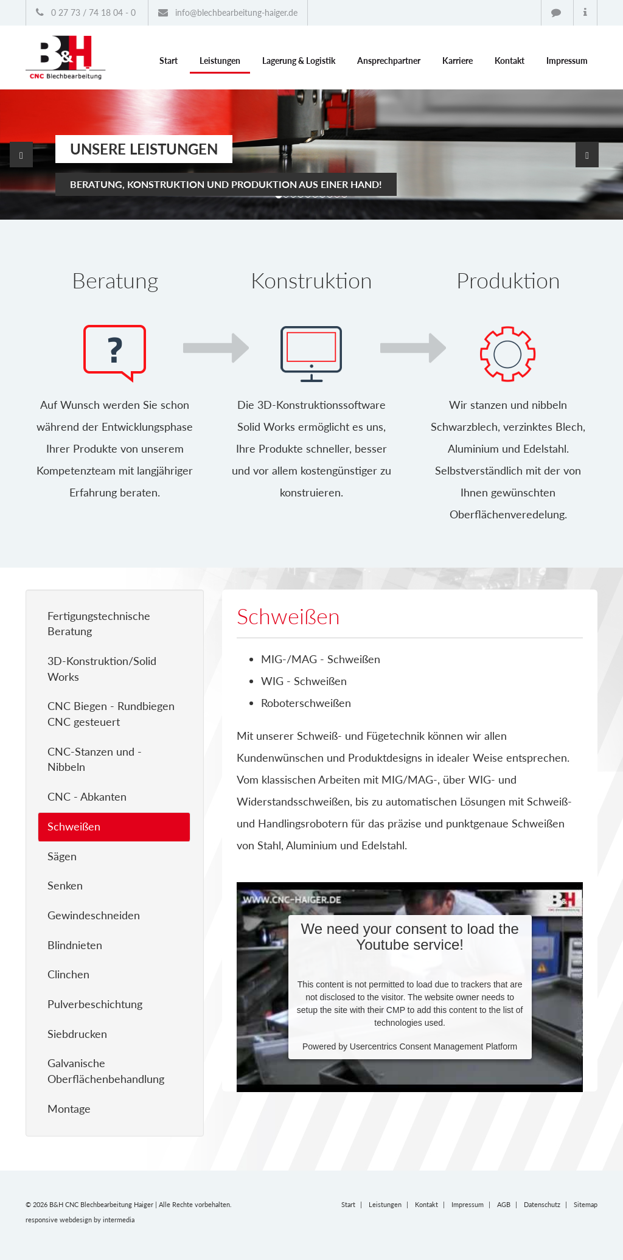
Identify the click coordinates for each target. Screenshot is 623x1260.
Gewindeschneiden (93, 915)
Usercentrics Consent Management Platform (433, 1046)
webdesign (76, 1219)
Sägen (62, 856)
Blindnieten (74, 945)
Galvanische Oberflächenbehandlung (105, 1070)
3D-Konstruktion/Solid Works (101, 668)
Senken (65, 885)
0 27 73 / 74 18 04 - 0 (86, 12)
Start (168, 60)
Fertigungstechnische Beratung (98, 623)
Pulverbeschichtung (94, 1004)
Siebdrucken (77, 1033)
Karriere (457, 60)
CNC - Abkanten (87, 796)
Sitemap (585, 1204)
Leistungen (220, 60)
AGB (503, 1204)
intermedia (118, 1219)
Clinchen (68, 974)
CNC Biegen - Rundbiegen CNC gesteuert (111, 713)
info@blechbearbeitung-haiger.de (228, 12)
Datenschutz (542, 1204)
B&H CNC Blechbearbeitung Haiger (101, 1204)
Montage (69, 1108)
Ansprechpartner (388, 60)
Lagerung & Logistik (298, 60)
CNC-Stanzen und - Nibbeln (94, 759)
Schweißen (73, 826)
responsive (42, 1219)
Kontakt (509, 60)
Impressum (567, 60)
